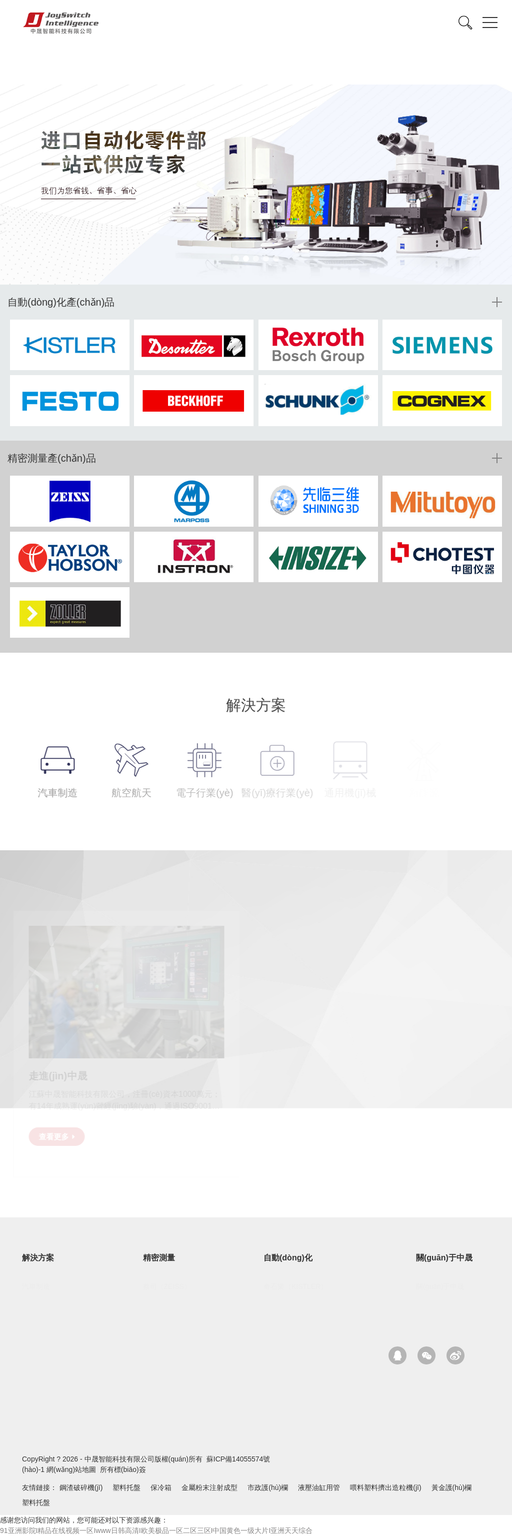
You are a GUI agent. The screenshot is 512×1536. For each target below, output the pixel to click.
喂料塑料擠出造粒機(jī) (385, 1487)
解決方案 (38, 1257)
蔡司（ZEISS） (167, 1286)
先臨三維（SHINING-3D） (184, 1301)
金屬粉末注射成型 (210, 1487)
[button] (236, 259)
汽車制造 (36, 1286)
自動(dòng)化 (288, 1257)
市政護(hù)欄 (268, 1487)
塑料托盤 (126, 1487)
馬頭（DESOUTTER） (299, 1301)
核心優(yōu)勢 (438, 1301)
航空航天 (36, 1301)
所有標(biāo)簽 (123, 1469)
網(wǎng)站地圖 (71, 1469)
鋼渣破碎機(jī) (81, 1487)
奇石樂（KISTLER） (296, 1286)
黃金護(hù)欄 (452, 1487)
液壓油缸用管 (319, 1487)
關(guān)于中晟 (444, 1257)
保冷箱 (161, 1487)
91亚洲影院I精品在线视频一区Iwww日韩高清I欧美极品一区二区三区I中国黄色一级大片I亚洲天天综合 (156, 1530)
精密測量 (159, 1257)
